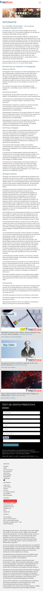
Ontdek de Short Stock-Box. (18, 395)
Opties (5, 468)
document (17, 63)
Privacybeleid (6, 493)
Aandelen (5, 466)
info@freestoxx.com (8, 506)
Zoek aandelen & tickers (9, 503)
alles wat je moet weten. (26, 334)
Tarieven (5, 488)
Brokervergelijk (7, 475)
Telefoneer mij (7, 508)
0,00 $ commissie (8, 469)
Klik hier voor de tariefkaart (19, 557)
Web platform (6, 476)
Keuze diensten (7, 471)
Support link (6, 512)
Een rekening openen (10, 501)
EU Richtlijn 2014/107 (9, 492)
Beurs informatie (7, 495)
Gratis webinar (7, 486)
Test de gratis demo (11, 445)
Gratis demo (6, 485)
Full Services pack (8, 505)
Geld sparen (6, 473)
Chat (4, 510)
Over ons (5, 490)
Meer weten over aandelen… (9, 367)
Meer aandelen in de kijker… (8, 398)
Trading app (6, 478)
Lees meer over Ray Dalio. (20, 365)
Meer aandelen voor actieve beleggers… (12, 337)
